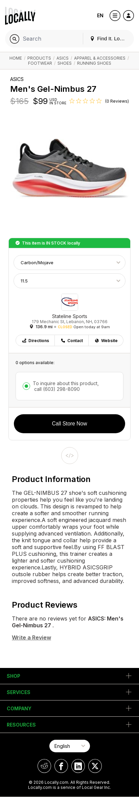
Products (39, 58)
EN (100, 15)
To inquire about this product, (66, 386)
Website (106, 340)
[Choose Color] (69, 262)
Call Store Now (69, 423)
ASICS (62, 58)
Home (15, 58)
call (56, 389)
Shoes (64, 63)
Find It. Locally (110, 38)
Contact (72, 340)
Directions (35, 340)
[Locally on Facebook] (61, 766)
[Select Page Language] (69, 746)
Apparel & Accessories (99, 58)
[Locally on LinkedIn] (78, 766)
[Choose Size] (69, 280)
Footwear (40, 63)
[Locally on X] (95, 766)
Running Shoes (94, 63)
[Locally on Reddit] (44, 766)
